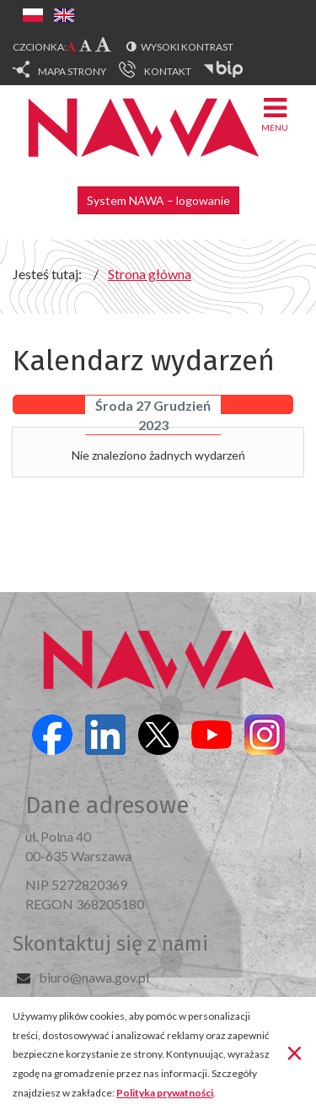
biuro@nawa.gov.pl (94, 977)
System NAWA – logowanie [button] (158, 200)
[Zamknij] (294, 1052)
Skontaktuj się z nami (110, 944)
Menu (274, 113)
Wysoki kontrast (187, 46)
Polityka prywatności (164, 1092)
